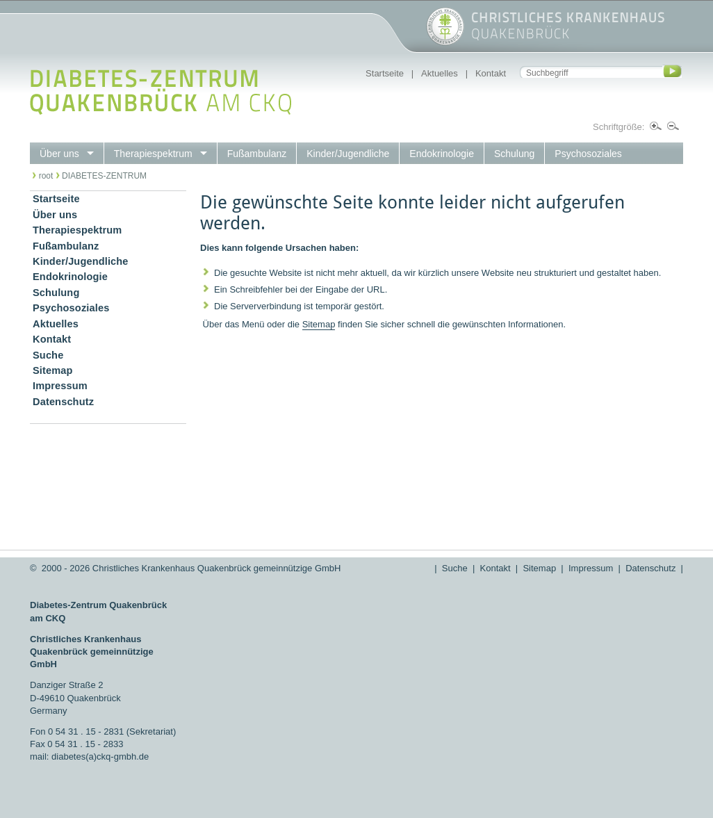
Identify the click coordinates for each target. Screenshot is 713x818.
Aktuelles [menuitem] (56, 323)
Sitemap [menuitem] (53, 370)
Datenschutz (650, 568)
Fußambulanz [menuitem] (257, 153)
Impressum (590, 568)
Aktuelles (439, 73)
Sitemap (319, 324)
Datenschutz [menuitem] (63, 401)
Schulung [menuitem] (514, 153)
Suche (455, 568)
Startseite (385, 73)
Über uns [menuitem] (59, 153)
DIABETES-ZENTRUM (104, 176)
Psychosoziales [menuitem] (588, 153)
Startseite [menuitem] (56, 198)
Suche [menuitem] (48, 355)
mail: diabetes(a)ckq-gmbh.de (89, 756)
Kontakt (490, 73)
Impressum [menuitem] (60, 385)
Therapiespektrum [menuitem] (153, 153)
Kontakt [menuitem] (52, 339)
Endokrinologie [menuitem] (441, 153)
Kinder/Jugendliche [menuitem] (347, 153)
